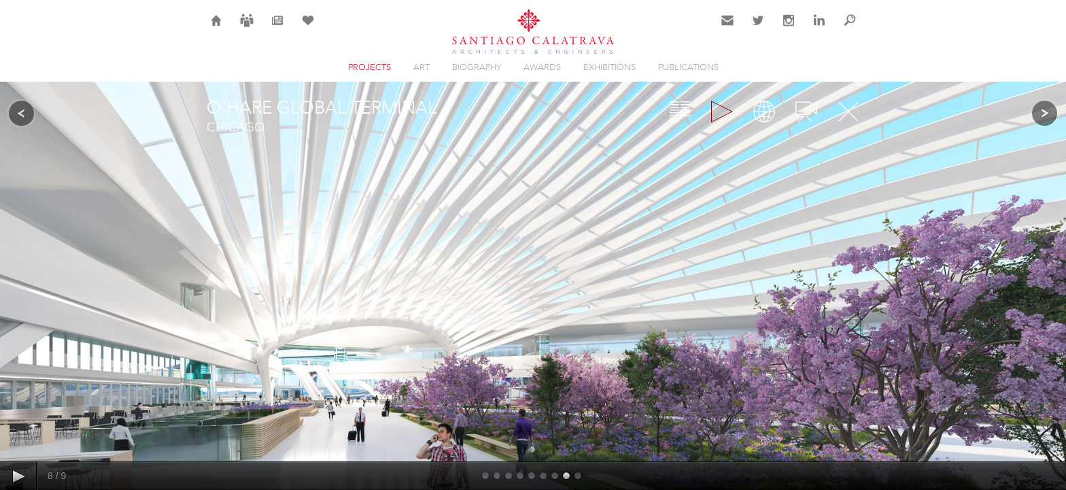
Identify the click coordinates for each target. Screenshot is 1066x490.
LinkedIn (819, 28)
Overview (680, 111)
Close (848, 111)
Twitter (758, 28)
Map (764, 111)
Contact (728, 28)
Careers (246, 28)
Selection (307, 28)
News (277, 28)
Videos (806, 111)
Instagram (788, 28)
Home (216, 28)
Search (849, 28)
